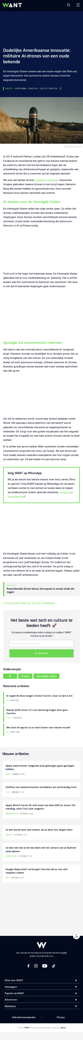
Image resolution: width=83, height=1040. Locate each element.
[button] (73, 980)
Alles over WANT (14, 980)
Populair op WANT (14, 993)
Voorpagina (11, 987)
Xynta (63, 1028)
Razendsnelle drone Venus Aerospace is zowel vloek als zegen (40, 590)
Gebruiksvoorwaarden (24, 1017)
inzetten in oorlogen (46, 180)
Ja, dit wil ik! (41, 653)
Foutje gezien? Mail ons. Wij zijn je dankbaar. (29, 603)
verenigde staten (46, 676)
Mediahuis (10, 1006)
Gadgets (9, 88)
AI (10, 676)
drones (25, 676)
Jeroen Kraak (20, 88)
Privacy (61, 1017)
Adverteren (11, 999)
